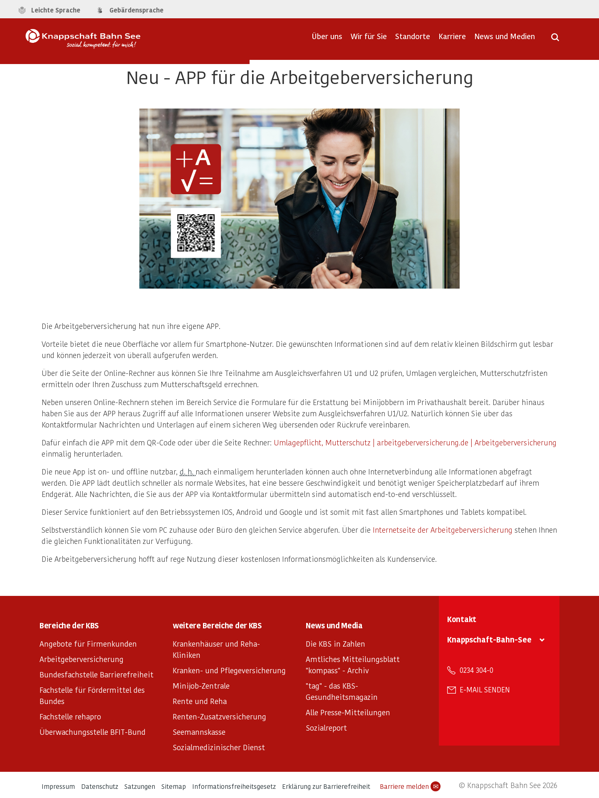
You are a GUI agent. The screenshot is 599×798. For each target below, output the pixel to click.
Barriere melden (410, 786)
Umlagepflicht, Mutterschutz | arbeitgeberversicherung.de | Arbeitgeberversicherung (415, 442)
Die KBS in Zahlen (335, 643)
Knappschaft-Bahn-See (489, 639)
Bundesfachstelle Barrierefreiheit (96, 674)
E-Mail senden (485, 689)
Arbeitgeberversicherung (82, 659)
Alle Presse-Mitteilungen (348, 712)
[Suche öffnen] (555, 40)
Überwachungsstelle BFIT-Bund (93, 731)
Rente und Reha (200, 701)
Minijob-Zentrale (201, 685)
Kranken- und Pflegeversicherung (229, 670)
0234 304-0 (476, 670)
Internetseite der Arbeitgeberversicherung (442, 529)
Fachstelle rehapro (70, 716)
